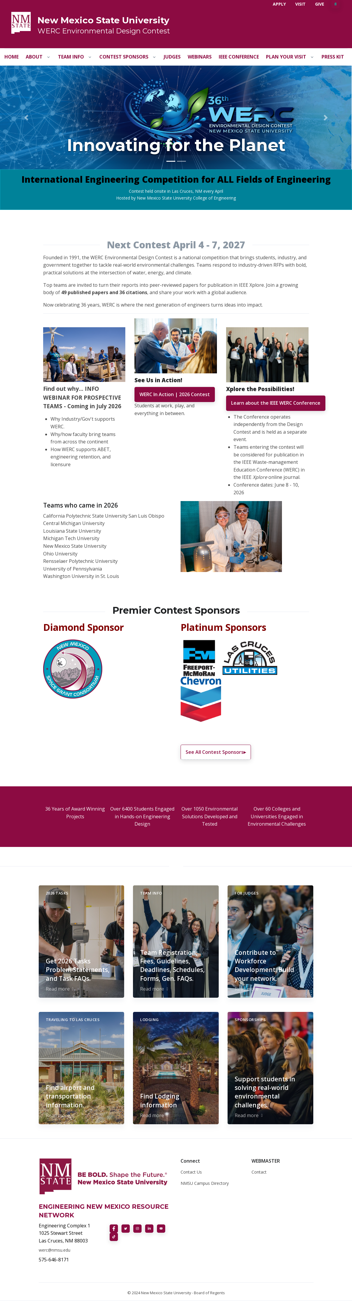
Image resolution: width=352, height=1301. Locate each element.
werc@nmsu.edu (54, 1250)
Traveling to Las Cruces (73, 1019)
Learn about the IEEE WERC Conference (275, 403)
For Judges (247, 893)
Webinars (200, 57)
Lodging (149, 1019)
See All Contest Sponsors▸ (216, 752)
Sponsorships (250, 1019)
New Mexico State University (103, 20)
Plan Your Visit (286, 57)
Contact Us (191, 1172)
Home (11, 57)
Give (319, 4)
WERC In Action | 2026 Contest (174, 394)
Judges (172, 57)
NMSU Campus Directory (205, 1183)
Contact (259, 1172)
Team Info (71, 57)
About (34, 57)
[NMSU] (21, 22)
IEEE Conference (239, 57)
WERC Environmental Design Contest (104, 31)
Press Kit (333, 57)
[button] (26, 117)
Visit (300, 4)
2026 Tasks (57, 893)
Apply (279, 4)
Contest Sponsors (123, 57)
